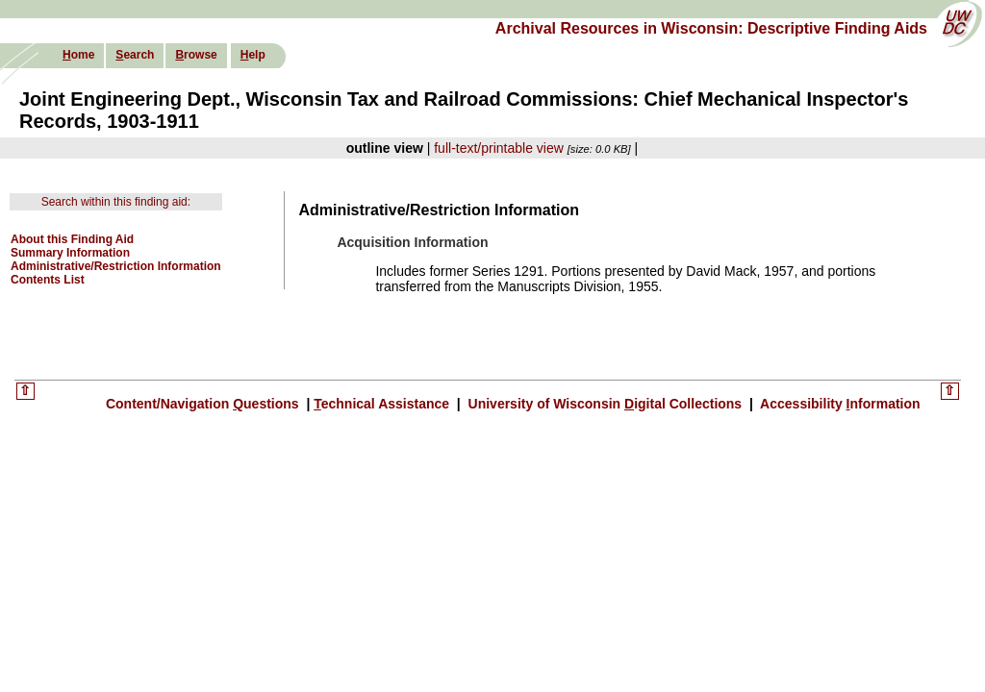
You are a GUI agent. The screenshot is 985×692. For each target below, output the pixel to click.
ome (78, 55)
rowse (195, 55)
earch (134, 55)
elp (252, 55)
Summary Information (70, 253)
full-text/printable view (499, 148)
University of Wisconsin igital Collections (605, 403)
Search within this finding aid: (115, 202)
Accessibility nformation (839, 403)
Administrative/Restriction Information (116, 266)
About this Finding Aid (72, 239)
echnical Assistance (383, 403)
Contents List (48, 279)
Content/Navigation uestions (204, 403)
